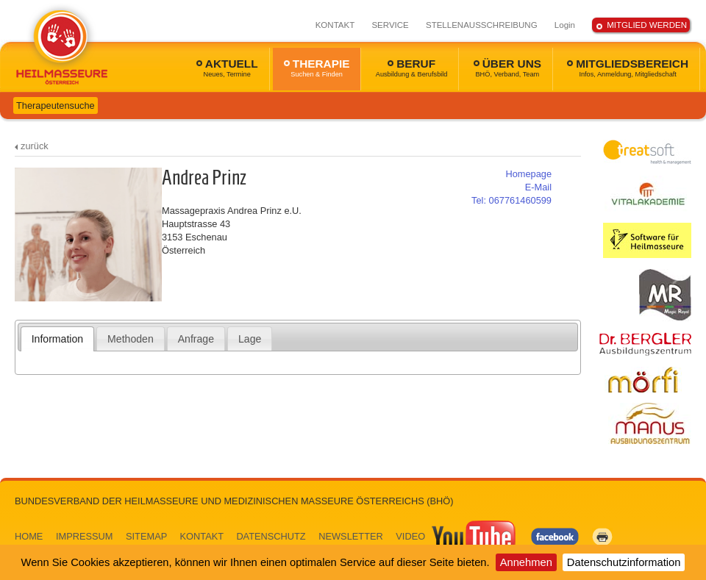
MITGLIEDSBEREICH (627, 67)
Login (565, 25)
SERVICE (389, 25)
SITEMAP (146, 536)
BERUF (412, 67)
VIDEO (457, 536)
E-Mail (538, 187)
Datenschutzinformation (624, 562)
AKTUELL (227, 67)
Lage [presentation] (249, 339)
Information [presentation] (57, 339)
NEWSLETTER (350, 536)
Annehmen (526, 562)
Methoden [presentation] (130, 339)
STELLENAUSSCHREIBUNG (482, 25)
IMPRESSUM (84, 536)
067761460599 (511, 200)
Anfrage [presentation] (196, 339)
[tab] (58, 338)
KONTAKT (335, 25)
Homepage (528, 173)
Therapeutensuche (55, 105)
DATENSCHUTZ (270, 536)
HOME (29, 536)
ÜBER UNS (507, 67)
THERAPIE (317, 67)
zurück (35, 145)
